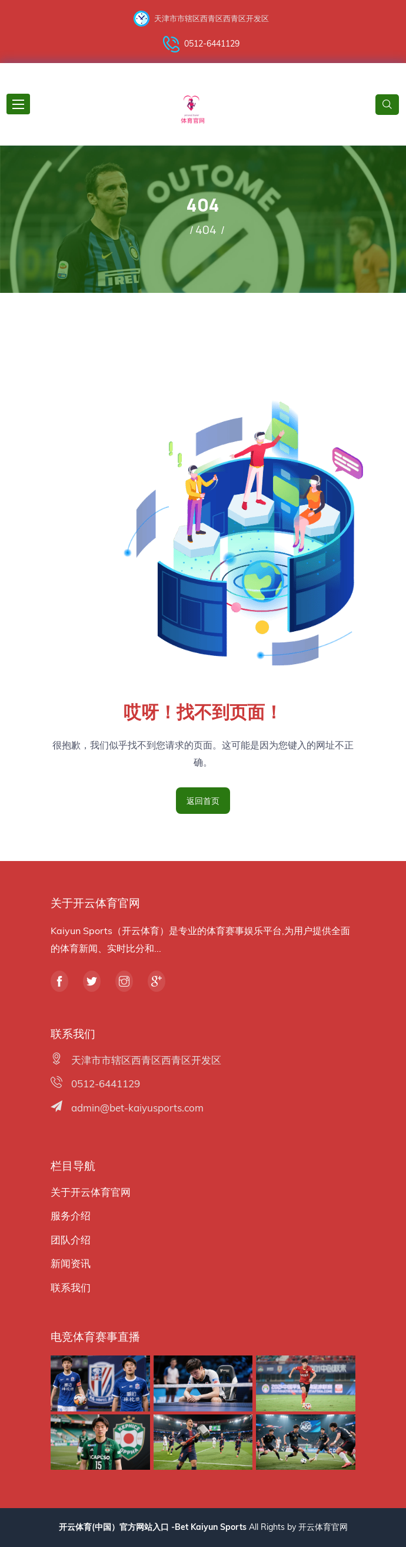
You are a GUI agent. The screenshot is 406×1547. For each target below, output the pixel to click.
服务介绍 (71, 1215)
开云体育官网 (323, 1527)
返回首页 (203, 800)
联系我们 (71, 1287)
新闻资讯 (71, 1263)
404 (206, 230)
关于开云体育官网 (91, 1192)
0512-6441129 (201, 44)
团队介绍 (71, 1239)
